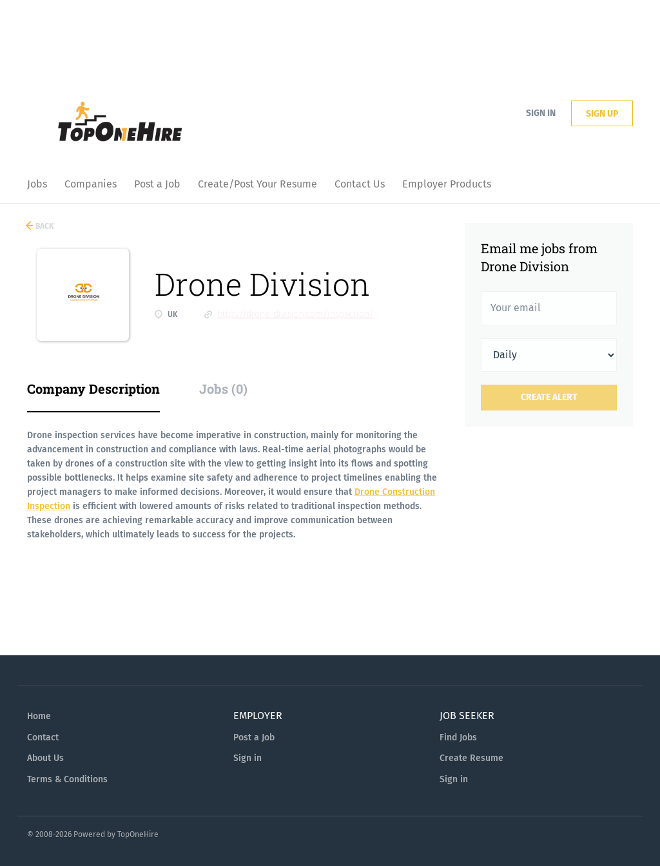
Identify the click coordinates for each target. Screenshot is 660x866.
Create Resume (471, 758)
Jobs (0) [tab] (223, 388)
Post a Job (254, 737)
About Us (45, 758)
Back (44, 226)
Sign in (541, 113)
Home (39, 716)
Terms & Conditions (67, 779)
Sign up (602, 113)
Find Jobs (458, 737)
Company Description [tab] (93, 388)
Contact (43, 737)
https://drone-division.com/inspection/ (295, 314)
